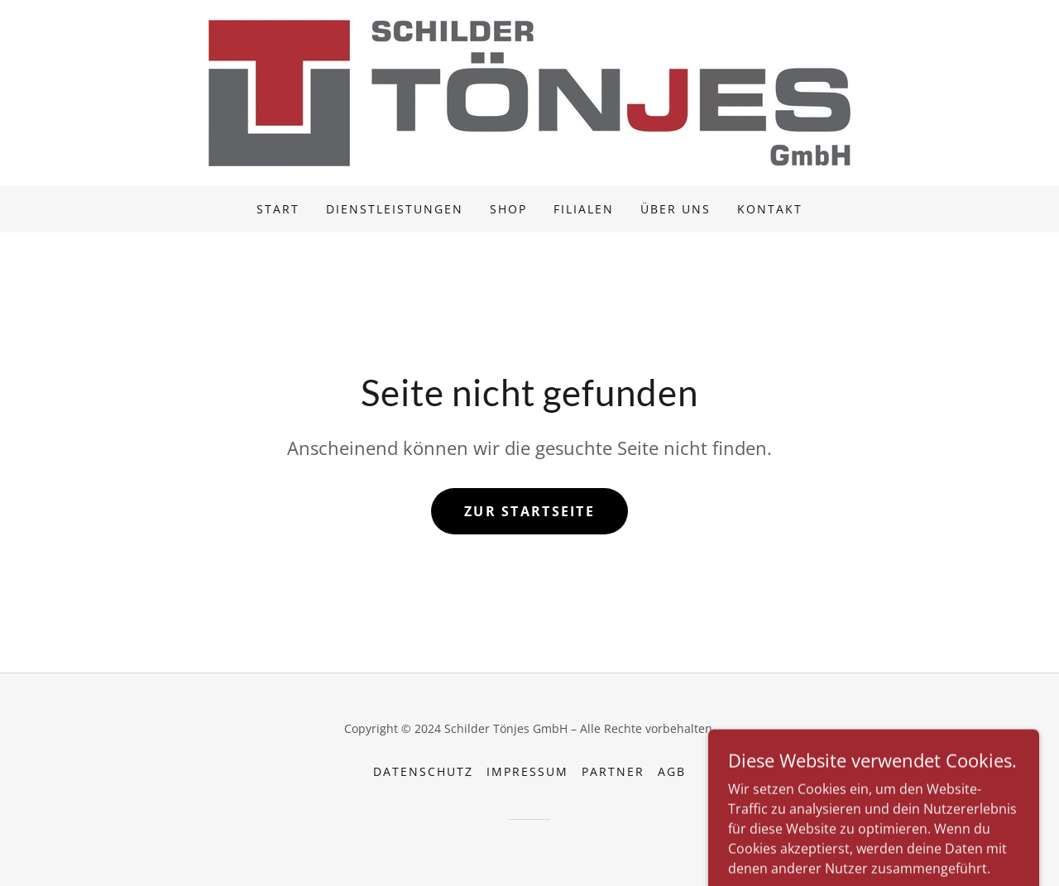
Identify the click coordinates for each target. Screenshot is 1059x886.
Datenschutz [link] (423, 771)
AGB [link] (672, 771)
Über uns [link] (675, 209)
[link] (529, 92)
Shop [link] (508, 209)
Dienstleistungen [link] (394, 209)
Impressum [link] (527, 771)
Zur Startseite (529, 511)
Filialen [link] (583, 209)
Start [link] (277, 209)
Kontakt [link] (770, 209)
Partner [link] (613, 771)
